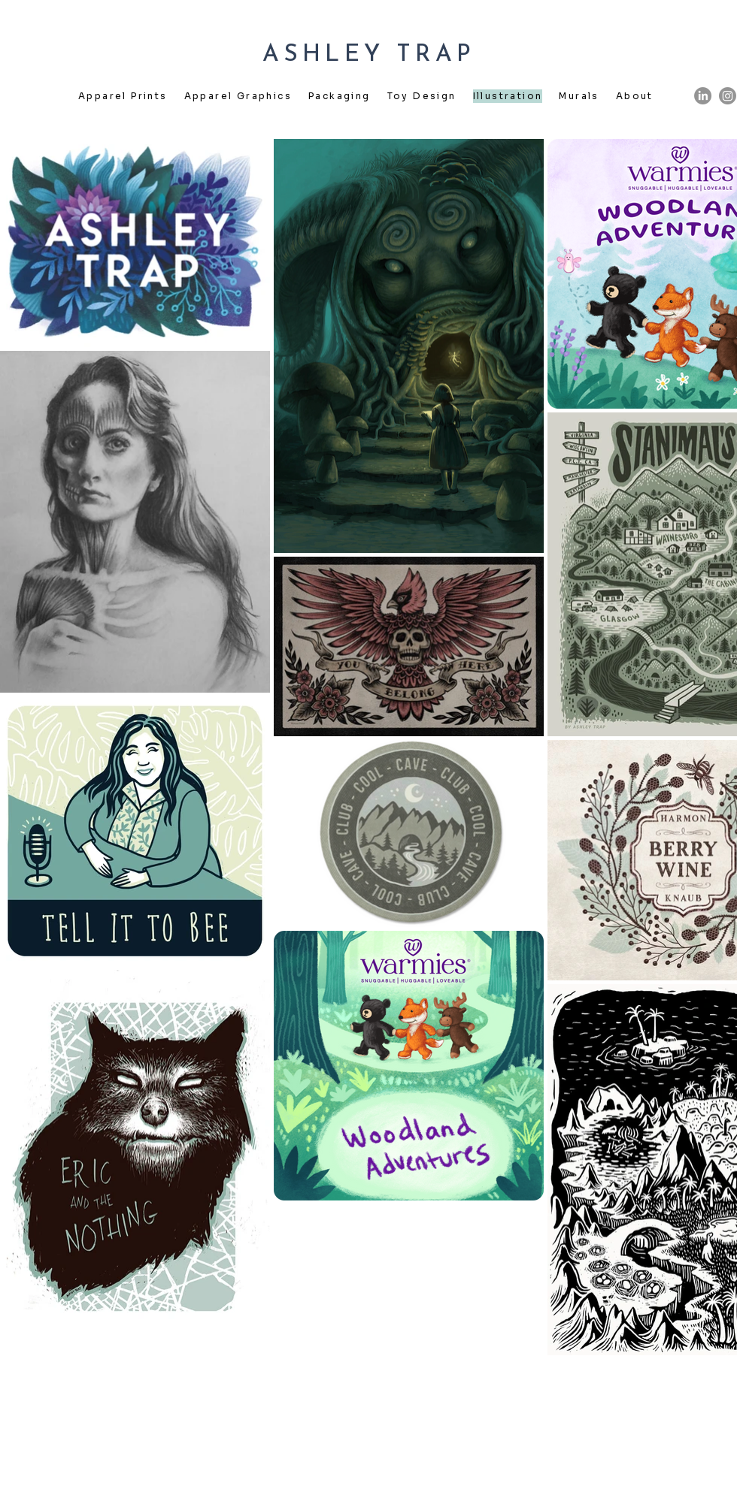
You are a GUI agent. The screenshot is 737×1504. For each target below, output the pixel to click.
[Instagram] (727, 95)
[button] (122, 96)
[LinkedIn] (702, 95)
